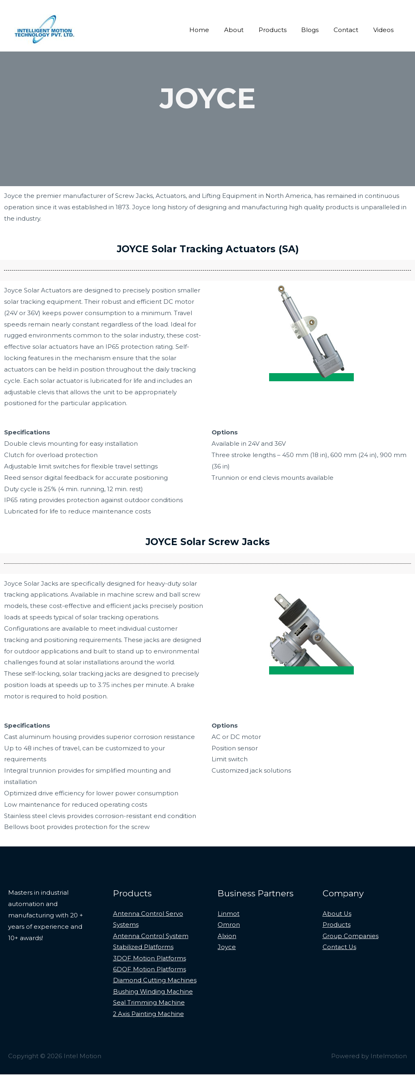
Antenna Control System (151, 936)
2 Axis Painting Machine (149, 1015)
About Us (337, 914)
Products (282, 30)
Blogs (316, 30)
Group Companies (351, 936)
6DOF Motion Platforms (149, 970)
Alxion (227, 936)
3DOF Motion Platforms (149, 959)
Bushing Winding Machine (153, 993)
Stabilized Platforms (143, 947)
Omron (229, 925)
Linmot (229, 914)
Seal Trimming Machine (149, 1004)
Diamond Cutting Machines (155, 982)
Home (214, 30)
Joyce (227, 947)
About (246, 30)
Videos (384, 30)
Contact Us (340, 947)
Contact (350, 30)
